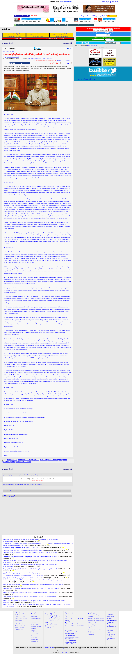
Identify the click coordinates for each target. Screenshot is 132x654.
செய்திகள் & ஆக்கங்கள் (23, 24)
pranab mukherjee (54, 460)
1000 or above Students (70, 640)
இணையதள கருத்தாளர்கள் (51, 625)
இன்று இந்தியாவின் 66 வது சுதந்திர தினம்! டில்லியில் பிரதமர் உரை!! (22, 578)
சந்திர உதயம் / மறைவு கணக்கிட (96, 620)
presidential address (23, 462)
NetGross (75, 650)
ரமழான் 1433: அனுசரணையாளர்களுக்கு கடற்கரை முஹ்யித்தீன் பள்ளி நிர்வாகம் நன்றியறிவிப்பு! (30, 592)
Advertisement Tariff (111, 626)
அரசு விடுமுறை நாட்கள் (94, 624)
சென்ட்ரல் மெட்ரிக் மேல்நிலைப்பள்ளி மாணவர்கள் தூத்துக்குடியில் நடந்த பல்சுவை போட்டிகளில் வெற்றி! (33, 584)
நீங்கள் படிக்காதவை (19, 627)
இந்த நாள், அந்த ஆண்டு (20, 625)
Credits (108, 632)
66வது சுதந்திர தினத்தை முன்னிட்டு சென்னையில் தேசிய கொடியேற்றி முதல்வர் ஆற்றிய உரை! (30, 569)
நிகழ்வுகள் (57, 24)
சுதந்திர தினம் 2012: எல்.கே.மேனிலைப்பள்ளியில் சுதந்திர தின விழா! (22, 550)
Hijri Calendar (91, 633)
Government (91, 634)
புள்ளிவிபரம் (48, 627)
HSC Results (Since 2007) (71, 633)
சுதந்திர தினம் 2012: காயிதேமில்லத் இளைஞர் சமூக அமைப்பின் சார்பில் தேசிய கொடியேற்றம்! (30, 556)
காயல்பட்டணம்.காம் (13, 57)
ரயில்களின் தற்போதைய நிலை (72, 623)
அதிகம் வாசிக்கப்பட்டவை (21, 618)
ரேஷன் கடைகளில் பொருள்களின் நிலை (74, 625)
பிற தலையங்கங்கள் (36, 618)
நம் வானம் (71, 24)
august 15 (35, 460)
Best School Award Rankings (72, 637)
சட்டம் (32, 635)
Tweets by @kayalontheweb (85, 79)
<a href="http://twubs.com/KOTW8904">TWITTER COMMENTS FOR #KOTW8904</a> (37, 514)
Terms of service (67, 648)
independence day (25, 460)
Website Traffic (110, 622)
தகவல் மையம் (48, 24)
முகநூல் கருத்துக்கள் (55, 63)
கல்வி (64, 24)
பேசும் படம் (34, 637)
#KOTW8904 (37, 49)
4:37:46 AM (34, 15)
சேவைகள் (80, 24)
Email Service (110, 614)
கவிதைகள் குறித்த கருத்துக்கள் (52, 624)
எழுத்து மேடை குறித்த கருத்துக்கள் (53, 618)
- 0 (64, 60)
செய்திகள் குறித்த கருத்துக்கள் (52, 615)
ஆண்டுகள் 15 (34, 641)
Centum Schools (69, 638)
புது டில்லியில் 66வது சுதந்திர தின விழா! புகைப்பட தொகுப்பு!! (21, 573)
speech (64, 460)
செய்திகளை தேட (19, 629)
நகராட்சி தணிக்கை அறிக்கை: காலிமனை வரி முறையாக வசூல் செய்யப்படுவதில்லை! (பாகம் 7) (30, 596)
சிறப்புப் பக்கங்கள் (37, 24)
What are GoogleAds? (110, 624)
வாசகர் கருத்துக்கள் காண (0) (34, 58)
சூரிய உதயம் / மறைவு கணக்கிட (96, 618)
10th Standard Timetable (70, 643)
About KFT (109, 637)
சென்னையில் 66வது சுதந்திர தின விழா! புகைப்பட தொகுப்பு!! (20, 547)
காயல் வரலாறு (34, 639)
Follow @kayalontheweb (110, 1)
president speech (8, 462)
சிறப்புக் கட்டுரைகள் (36, 626)
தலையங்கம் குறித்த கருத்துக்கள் (52, 616)
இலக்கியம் (33, 628)
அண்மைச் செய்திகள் (20, 616)
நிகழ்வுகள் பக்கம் (92, 625)
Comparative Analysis (70, 635)
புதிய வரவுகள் (68, 615)
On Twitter (109, 618)
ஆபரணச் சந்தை (92, 622)
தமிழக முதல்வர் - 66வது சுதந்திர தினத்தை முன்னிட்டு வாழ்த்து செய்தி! (23, 575)
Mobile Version (110, 616)
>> (20, 613)
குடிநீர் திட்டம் (68, 621)
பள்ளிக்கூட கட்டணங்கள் (71, 631)
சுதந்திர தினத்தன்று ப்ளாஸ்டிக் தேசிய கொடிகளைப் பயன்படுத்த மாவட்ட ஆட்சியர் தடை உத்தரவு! (31, 588)
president (43, 460)
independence (12, 460)
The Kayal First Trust (49, 647)
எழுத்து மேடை (35, 624)
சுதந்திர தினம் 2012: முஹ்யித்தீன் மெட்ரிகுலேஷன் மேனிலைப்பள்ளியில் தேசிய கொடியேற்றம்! (30, 552)
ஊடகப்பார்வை (35, 633)
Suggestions (110, 630)
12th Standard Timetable (70, 642)
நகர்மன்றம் (67, 616)
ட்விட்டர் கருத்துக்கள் (66, 63)
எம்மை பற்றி (89, 24)
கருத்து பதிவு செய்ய (47, 58)
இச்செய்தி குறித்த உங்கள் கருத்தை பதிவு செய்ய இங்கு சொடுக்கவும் (22, 475)
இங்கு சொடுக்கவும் (37, 480)
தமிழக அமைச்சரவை (93, 627)
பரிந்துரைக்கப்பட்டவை (20, 623)
